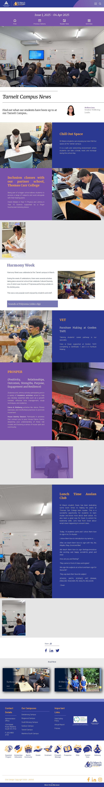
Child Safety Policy (59, 721)
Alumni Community (28, 757)
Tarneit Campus (27, 731)
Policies (57, 730)
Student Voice (87, 757)
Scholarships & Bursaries (18, 757)
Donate (38, 757)
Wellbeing (97, 757)
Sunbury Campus (28, 728)
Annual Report (59, 726)
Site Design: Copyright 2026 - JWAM (19, 781)
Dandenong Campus (29, 716)
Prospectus (67, 757)
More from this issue (52, 784)
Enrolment (48, 757)
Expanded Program (8, 757)
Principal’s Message (58, 757)
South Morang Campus (30, 724)
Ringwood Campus (28, 720)
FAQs (77, 757)
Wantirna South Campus (30, 735)
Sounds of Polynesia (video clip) (26, 303)
